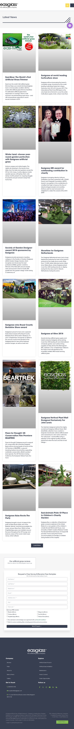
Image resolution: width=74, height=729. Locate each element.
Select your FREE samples (13, 610)
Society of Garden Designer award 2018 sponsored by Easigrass (18, 251)
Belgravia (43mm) (42, 612)
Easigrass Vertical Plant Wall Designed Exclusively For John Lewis (54, 421)
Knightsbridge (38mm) (13, 616)
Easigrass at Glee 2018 (52, 335)
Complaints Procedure (56, 715)
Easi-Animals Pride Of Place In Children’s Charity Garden (54, 516)
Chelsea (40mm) (11, 614)
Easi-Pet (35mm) (41, 614)
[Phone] (72, 6)
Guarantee (65, 713)
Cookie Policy (55, 716)
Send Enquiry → (37, 626)
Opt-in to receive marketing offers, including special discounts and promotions (27, 622)
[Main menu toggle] (67, 6)
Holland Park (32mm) (43, 616)
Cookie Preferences (63, 716)
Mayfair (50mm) (11, 612)
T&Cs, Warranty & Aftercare (55, 713)
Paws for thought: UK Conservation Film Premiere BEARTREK (18, 436)
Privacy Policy (65, 715)
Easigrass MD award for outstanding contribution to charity (54, 171)
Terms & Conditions (41, 619)
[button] (37, 546)
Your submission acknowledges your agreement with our (26, 619)
